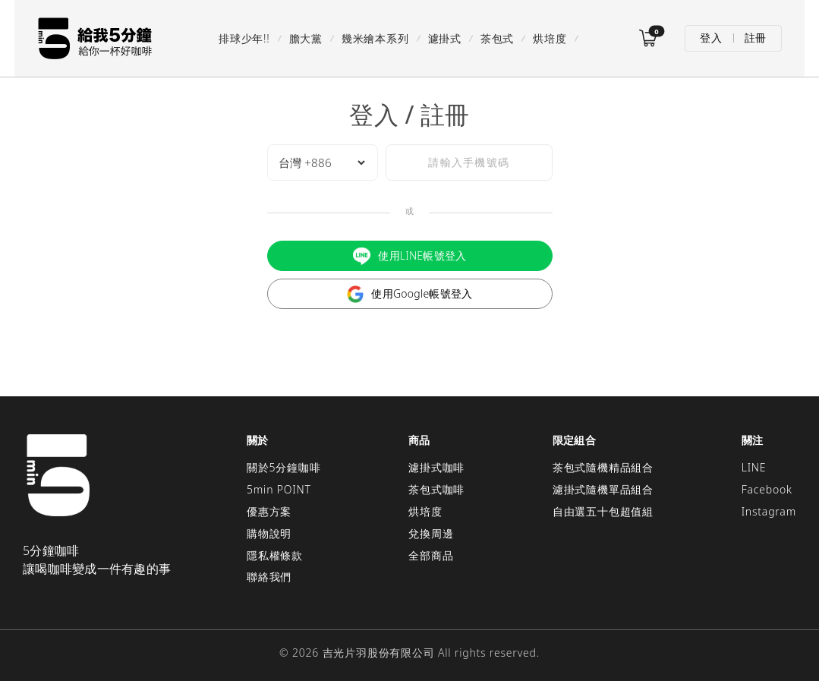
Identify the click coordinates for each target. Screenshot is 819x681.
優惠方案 (269, 510)
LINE (754, 466)
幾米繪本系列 (374, 37)
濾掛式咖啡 (436, 466)
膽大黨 (305, 37)
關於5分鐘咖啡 (284, 466)
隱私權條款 (275, 554)
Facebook (767, 488)
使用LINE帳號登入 (410, 254)
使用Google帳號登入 (410, 292)
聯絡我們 (269, 576)
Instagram (769, 510)
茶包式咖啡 (436, 488)
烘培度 (549, 37)
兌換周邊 (430, 532)
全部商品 (430, 554)
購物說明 (269, 532)
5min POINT (279, 488)
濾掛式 (444, 37)
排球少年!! (243, 37)
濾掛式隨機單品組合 (603, 488)
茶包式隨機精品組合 (603, 466)
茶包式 (496, 37)
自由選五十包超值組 (603, 510)
